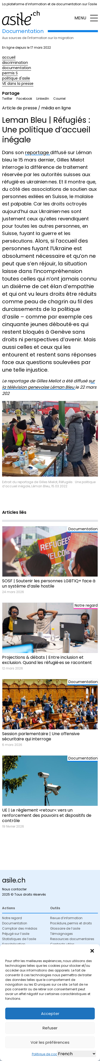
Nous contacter (14, 889)
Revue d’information (66, 918)
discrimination (15, 62)
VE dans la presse (17, 83)
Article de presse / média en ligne (36, 108)
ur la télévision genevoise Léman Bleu (48, 384)
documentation (16, 67)
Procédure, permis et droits (71, 923)
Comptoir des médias (19, 928)
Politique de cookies (47, 1054)
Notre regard (12, 918)
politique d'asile (16, 78)
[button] (92, 950)
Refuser (50, 1028)
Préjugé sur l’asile (15, 933)
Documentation (14, 923)
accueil (8, 57)
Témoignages (61, 933)
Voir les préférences (50, 1042)
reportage (37, 152)
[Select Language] (76, 1054)
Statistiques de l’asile (19, 939)
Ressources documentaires (72, 939)
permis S (10, 73)
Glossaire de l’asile (65, 928)
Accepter (50, 1013)
